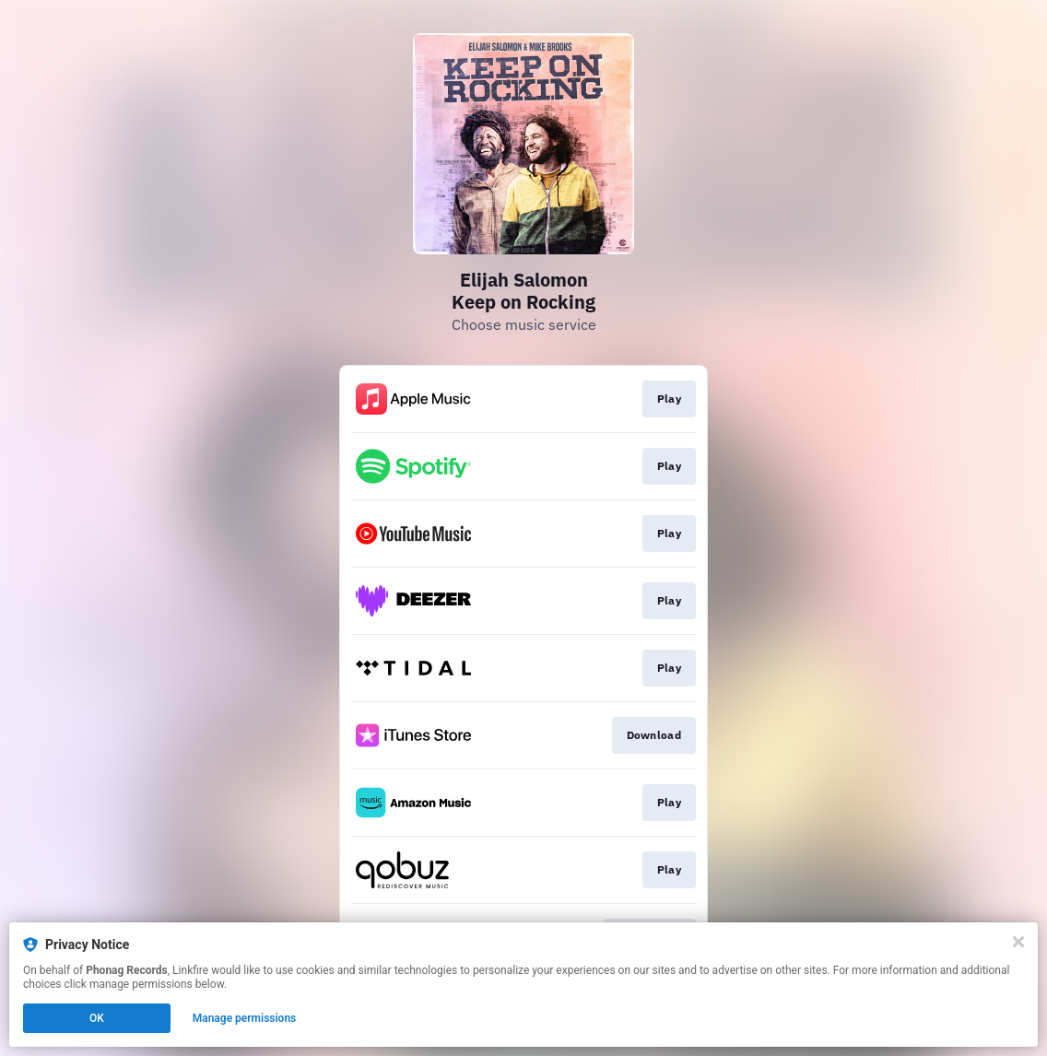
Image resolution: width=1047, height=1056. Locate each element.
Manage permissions (245, 1018)
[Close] (1018, 941)
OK (96, 1018)
